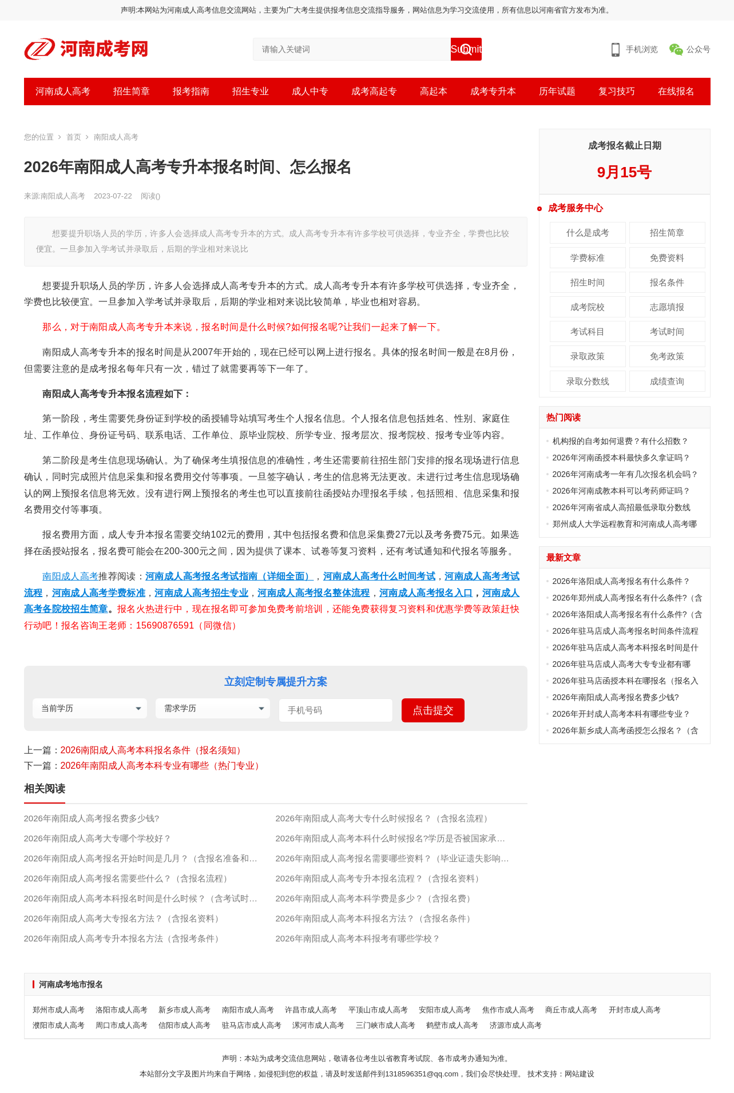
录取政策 (587, 356)
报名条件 (667, 282)
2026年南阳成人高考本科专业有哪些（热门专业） (162, 765)
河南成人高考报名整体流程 (313, 593)
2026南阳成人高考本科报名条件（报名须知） (153, 750)
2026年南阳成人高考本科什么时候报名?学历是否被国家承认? (393, 838)
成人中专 (310, 91)
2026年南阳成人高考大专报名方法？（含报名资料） (123, 918)
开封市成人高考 (635, 1009)
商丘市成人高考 (571, 1009)
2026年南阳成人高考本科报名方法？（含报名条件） (375, 918)
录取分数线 (587, 381)
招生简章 (131, 91)
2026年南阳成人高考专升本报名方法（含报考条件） (123, 938)
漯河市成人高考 (318, 1025)
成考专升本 (493, 91)
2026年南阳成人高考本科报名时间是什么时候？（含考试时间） (145, 898)
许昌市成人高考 (311, 1009)
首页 (73, 137)
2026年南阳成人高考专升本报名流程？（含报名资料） (379, 878)
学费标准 (587, 258)
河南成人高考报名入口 (426, 593)
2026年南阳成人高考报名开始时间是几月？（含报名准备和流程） (149, 858)
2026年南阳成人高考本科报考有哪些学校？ (358, 938)
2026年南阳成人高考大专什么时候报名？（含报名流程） (384, 818)
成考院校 (587, 307)
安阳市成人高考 (445, 1009)
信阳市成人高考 (184, 1025)
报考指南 (191, 91)
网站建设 (579, 1074)
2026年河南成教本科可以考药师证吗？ (622, 490)
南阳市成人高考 (248, 1009)
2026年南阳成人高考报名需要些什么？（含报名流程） (128, 878)
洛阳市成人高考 (122, 1009)
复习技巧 (616, 91)
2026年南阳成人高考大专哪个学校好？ (98, 838)
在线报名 (676, 91)
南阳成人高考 (116, 137)
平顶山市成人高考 (378, 1009)
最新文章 (563, 557)
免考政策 (667, 356)
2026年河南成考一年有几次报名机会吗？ (626, 474)
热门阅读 (563, 417)
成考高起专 (374, 91)
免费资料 (667, 258)
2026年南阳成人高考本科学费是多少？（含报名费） (375, 898)
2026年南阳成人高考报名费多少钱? (92, 818)
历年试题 (557, 91)
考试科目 (587, 331)
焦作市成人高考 (508, 1009)
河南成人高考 (62, 91)
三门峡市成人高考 (385, 1025)
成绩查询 (667, 381)
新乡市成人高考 (184, 1009)
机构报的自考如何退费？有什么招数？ (621, 441)
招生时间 (587, 282)
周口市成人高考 (122, 1025)
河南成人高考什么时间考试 (379, 576)
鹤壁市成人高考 (452, 1025)
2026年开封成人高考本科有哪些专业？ (622, 713)
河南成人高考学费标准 (99, 593)
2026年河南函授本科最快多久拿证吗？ (622, 457)
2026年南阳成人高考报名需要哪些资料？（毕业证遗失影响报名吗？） (401, 858)
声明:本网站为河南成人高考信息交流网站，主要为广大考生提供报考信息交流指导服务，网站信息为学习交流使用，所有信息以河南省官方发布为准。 (367, 10)
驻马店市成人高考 (251, 1025)
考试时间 (667, 331)
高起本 (433, 91)
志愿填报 (667, 307)
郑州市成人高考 (59, 1009)
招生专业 (250, 91)
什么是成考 (587, 232)
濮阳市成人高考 (59, 1025)
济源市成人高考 (516, 1025)
